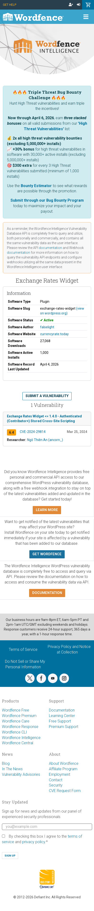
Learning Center (62, 715)
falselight (47, 327)
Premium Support (63, 726)
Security (56, 785)
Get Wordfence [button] (47, 554)
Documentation (62, 710)
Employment (59, 774)
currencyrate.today (54, 334)
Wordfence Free (15, 710)
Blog (6, 763)
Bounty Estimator (36, 185)
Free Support (60, 721)
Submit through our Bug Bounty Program (47, 200)
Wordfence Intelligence (21, 737)
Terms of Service (23, 649)
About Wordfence (63, 763)
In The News (12, 769)
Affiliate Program (63, 769)
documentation (50, 248)
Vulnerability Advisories (21, 774)
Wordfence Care (15, 721)
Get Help (9, 4)
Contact (55, 780)
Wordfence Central (17, 743)
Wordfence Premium (19, 715)
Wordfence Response (20, 726)
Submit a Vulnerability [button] (47, 396)
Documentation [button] (47, 593)
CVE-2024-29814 (33, 432)
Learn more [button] (47, 510)
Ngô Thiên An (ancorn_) (45, 440)
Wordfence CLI (14, 732)
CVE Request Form (65, 790)
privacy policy (33, 842)
